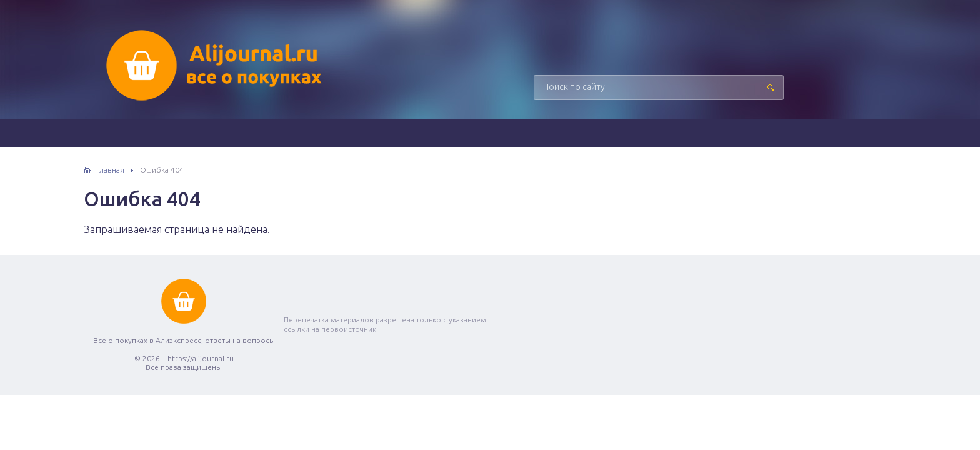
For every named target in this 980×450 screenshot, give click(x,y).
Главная (110, 170)
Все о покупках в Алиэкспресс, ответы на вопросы (215, 65)
